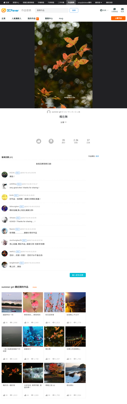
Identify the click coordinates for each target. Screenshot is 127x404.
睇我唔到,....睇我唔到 (32, 315)
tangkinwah (14, 263)
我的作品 (33, 18)
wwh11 (12, 251)
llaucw (12, 229)
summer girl (54, 112)
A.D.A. (12, 173)
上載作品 (118, 18)
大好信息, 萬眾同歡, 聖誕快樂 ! (33, 386)
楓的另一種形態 (9, 385)
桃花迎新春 (49, 315)
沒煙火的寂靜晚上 (73, 349)
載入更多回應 (77, 275)
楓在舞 (48, 349)
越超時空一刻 (8, 315)
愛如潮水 (70, 367)
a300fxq (13, 184)
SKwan (13, 218)
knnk (12, 195)
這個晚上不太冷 (73, 315)
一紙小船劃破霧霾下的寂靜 (11, 350)
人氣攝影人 (17, 18)
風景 (97, 156)
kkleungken (14, 206)
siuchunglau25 (16, 240)
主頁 (3, 18)
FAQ (61, 18)
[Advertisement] (63, 132)
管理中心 (49, 18)
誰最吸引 (27, 349)
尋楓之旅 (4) (50, 367)
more (35, 287)
